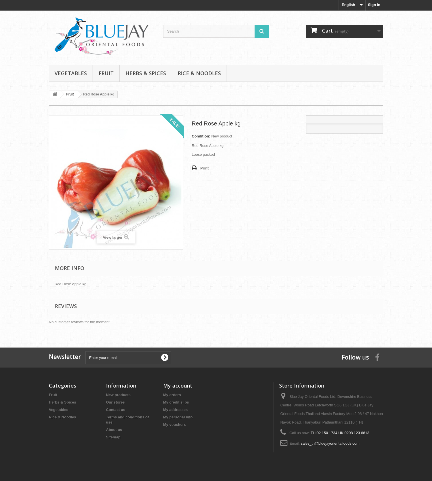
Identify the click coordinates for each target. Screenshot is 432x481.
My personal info (178, 417)
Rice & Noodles (199, 73)
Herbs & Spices (145, 73)
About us (114, 430)
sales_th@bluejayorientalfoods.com (330, 443)
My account (177, 385)
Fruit (106, 73)
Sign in (374, 5)
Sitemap (113, 437)
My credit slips (176, 402)
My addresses (175, 410)
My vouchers (174, 424)
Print (204, 168)
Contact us (115, 410)
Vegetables (71, 73)
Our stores (115, 402)
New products (118, 395)
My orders (172, 395)
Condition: (201, 136)
